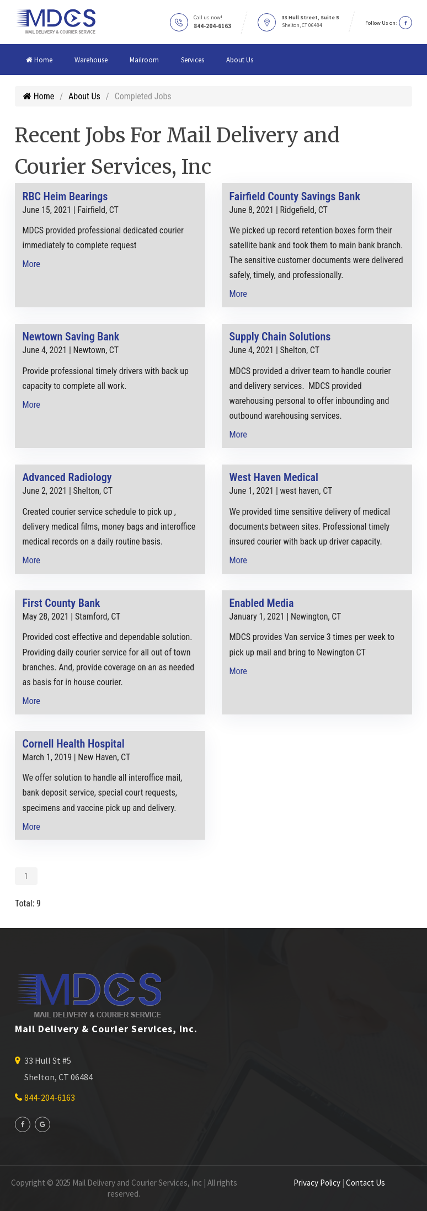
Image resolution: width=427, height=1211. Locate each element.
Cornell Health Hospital (74, 743)
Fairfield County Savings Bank (294, 196)
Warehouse (91, 59)
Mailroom (144, 59)
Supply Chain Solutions (280, 336)
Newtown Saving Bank (71, 336)
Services (192, 59)
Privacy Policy (316, 1182)
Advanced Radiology (67, 477)
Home (39, 59)
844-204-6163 (212, 26)
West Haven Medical (274, 477)
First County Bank (61, 603)
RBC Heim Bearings (65, 196)
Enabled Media (261, 603)
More (31, 264)
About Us (239, 59)
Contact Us (365, 1182)
